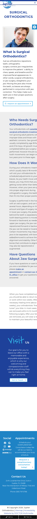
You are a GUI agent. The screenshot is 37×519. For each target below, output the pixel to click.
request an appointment (17, 104)
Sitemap (19, 510)
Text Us (27, 517)
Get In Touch (17, 380)
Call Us (9, 517)
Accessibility (29, 510)
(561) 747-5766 (21, 492)
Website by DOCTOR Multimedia (18, 513)
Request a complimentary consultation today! (24, 463)
